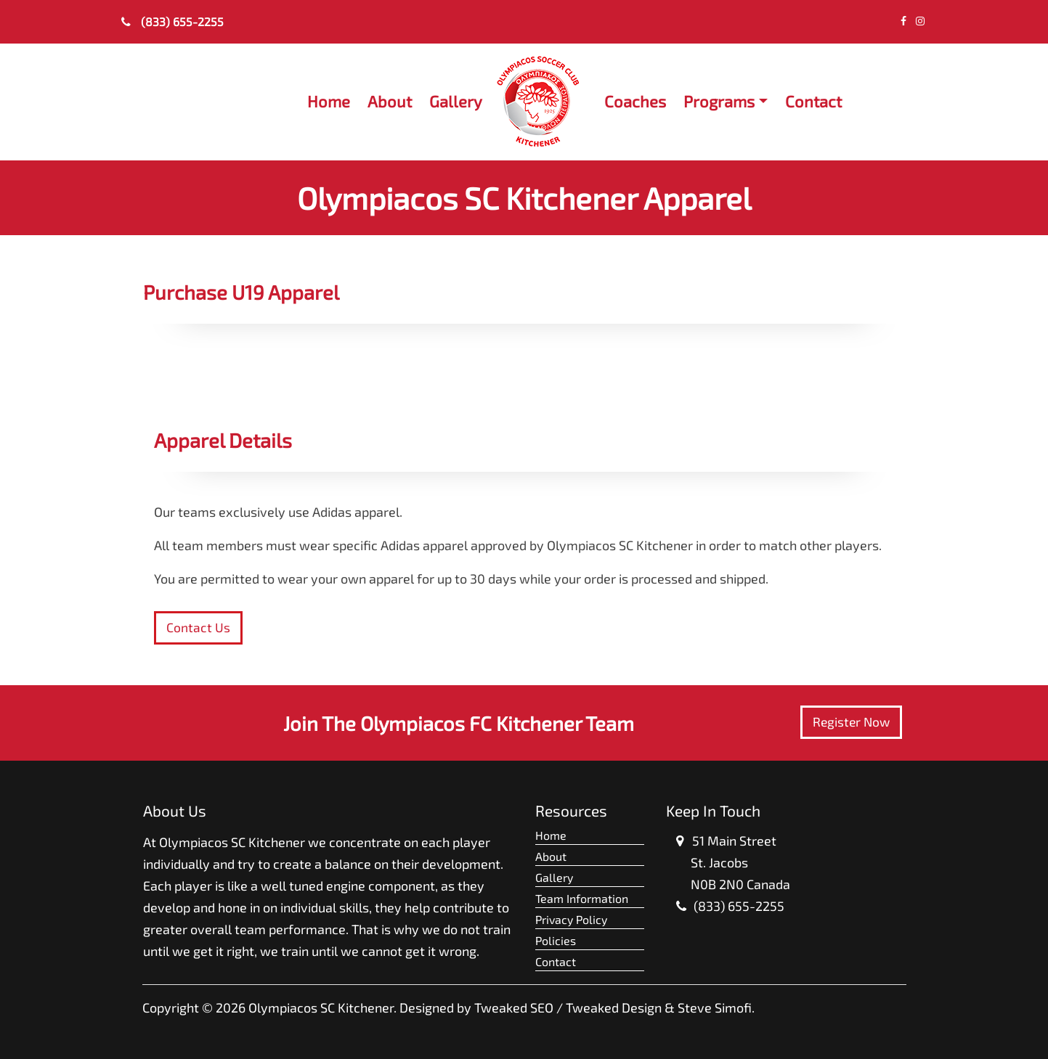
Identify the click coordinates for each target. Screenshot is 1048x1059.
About (389, 100)
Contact (813, 100)
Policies (555, 940)
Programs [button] (719, 100)
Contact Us (198, 627)
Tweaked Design (614, 1007)
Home (328, 100)
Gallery (455, 100)
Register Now (851, 721)
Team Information (581, 898)
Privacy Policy (571, 919)
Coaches (635, 100)
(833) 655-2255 (172, 21)
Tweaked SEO (513, 1007)
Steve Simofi (715, 1007)
